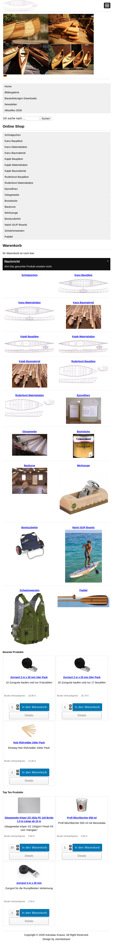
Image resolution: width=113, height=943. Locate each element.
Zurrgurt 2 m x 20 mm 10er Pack (29, 677)
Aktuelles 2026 (13, 110)
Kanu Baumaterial (15, 152)
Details (29, 715)
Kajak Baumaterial (15, 170)
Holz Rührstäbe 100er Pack (29, 742)
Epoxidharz (11, 188)
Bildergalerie (12, 92)
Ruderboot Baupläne (17, 176)
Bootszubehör (13, 218)
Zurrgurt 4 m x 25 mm (29, 883)
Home (8, 86)
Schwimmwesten (14, 230)
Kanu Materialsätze (16, 146)
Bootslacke (11, 200)
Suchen (46, 118)
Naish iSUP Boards (16, 224)
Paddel (9, 236)
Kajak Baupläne (14, 158)
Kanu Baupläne (14, 140)
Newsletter (11, 104)
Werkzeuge (11, 212)
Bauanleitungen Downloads (21, 98)
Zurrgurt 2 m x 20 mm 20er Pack (81, 677)
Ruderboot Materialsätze (19, 182)
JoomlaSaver (63, 939)
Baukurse (10, 206)
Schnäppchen (13, 134)
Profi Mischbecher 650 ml (82, 817)
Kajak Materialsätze (16, 164)
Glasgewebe (12, 194)
